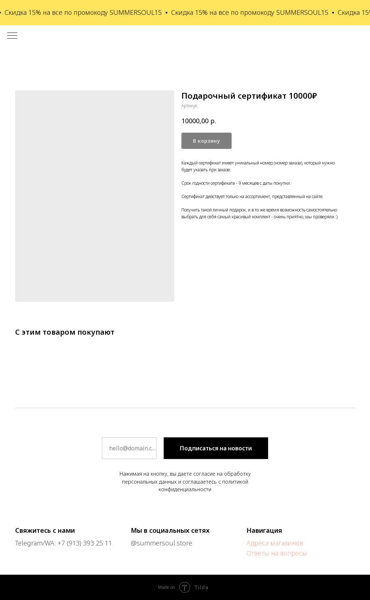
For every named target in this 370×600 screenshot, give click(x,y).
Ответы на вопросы (276, 553)
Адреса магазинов (274, 543)
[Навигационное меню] (12, 36)
